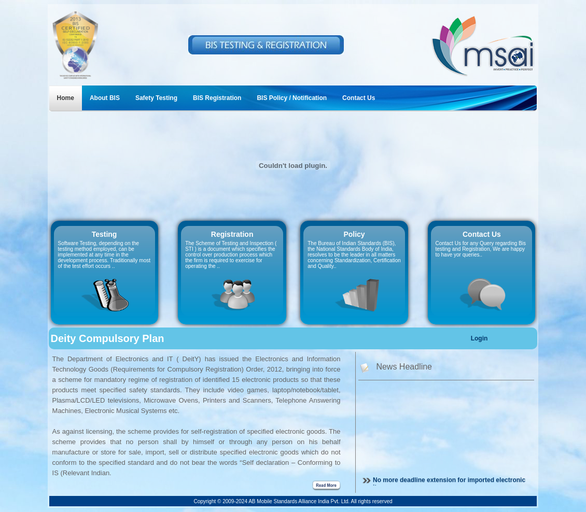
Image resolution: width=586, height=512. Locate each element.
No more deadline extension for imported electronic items (449, 485)
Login (479, 338)
